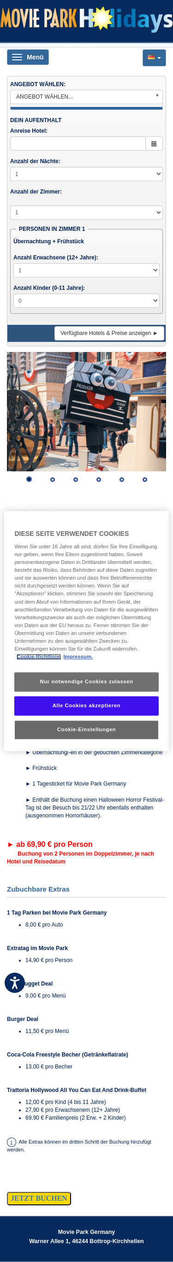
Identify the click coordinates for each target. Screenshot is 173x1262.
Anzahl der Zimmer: (36, 191)
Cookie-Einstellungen (86, 729)
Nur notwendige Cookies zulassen (86, 681)
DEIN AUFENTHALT (35, 120)
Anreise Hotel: (29, 131)
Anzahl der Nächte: (35, 161)
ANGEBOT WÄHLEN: (38, 84)
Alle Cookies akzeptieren (87, 705)
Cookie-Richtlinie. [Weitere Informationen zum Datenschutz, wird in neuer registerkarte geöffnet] (39, 656)
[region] (86, 631)
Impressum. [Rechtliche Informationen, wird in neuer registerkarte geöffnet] (78, 656)
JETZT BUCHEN (39, 1198)
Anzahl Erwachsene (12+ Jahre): (55, 257)
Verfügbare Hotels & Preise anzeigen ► (109, 333)
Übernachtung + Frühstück (48, 241)
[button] (154, 57)
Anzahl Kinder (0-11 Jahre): (49, 288)
